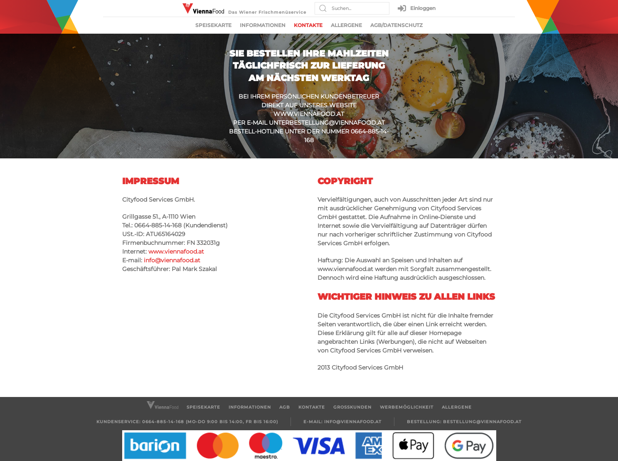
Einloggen (417, 8)
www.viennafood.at (308, 114)
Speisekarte (213, 25)
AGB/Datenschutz (396, 25)
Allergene (346, 25)
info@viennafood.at (172, 260)
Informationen (263, 25)
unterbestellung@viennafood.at (327, 122)
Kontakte (308, 25)
